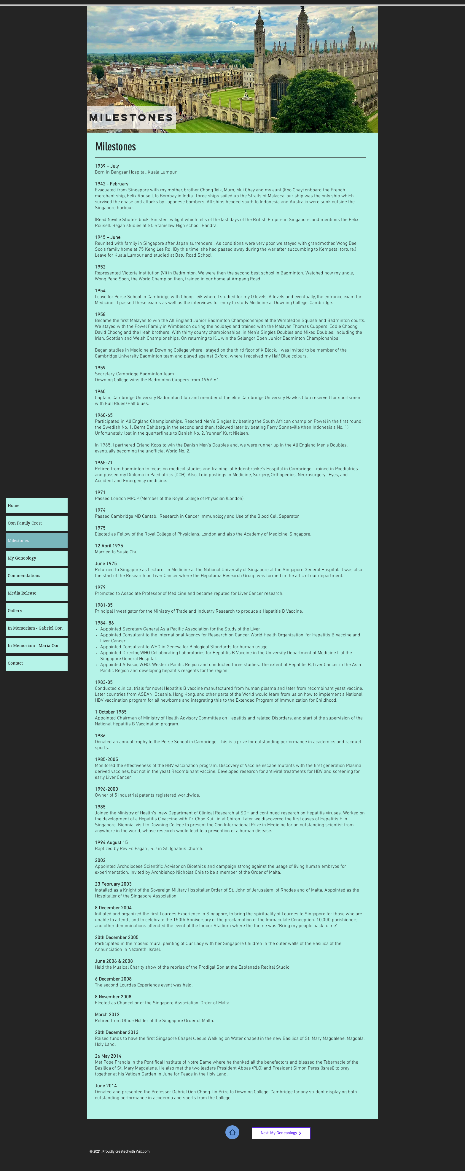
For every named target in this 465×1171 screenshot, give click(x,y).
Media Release (22, 593)
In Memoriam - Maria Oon (34, 645)
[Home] (232, 1132)
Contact (15, 663)
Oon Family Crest (25, 523)
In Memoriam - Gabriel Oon (35, 628)
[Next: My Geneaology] (281, 1133)
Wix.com (142, 1151)
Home (14, 505)
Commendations (24, 575)
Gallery (15, 610)
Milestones (18, 540)
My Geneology (22, 558)
